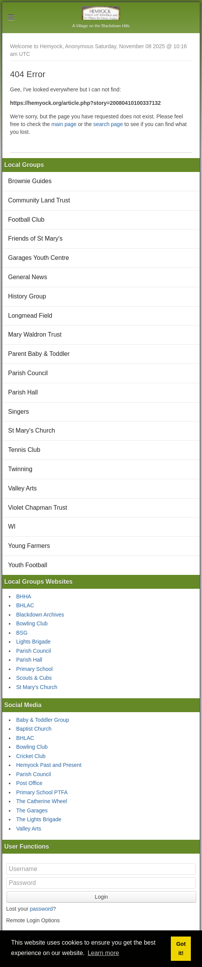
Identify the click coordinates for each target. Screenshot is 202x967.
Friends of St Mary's (35, 238)
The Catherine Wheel (41, 801)
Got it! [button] (181, 948)
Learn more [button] (103, 953)
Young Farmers (29, 545)
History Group (27, 296)
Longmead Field (30, 315)
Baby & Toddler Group (42, 720)
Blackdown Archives (40, 615)
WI (12, 526)
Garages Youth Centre (38, 257)
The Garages (32, 810)
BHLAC (25, 605)
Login (101, 897)
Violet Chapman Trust (37, 507)
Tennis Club (24, 449)
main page (63, 124)
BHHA (23, 596)
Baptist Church (34, 729)
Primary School (34, 669)
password (41, 909)
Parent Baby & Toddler (39, 353)
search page (108, 124)
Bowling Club (32, 623)
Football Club (26, 219)
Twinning (20, 469)
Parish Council (28, 373)
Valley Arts (22, 488)
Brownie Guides (30, 181)
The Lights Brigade (39, 819)
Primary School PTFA (42, 792)
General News (27, 277)
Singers (18, 411)
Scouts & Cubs (34, 678)
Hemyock (101, 13)
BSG (22, 633)
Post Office (29, 783)
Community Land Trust (39, 200)
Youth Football (27, 565)
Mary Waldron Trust (35, 334)
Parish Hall (23, 392)
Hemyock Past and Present (49, 765)
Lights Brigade (33, 641)
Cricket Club (30, 756)
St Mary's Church (31, 430)
